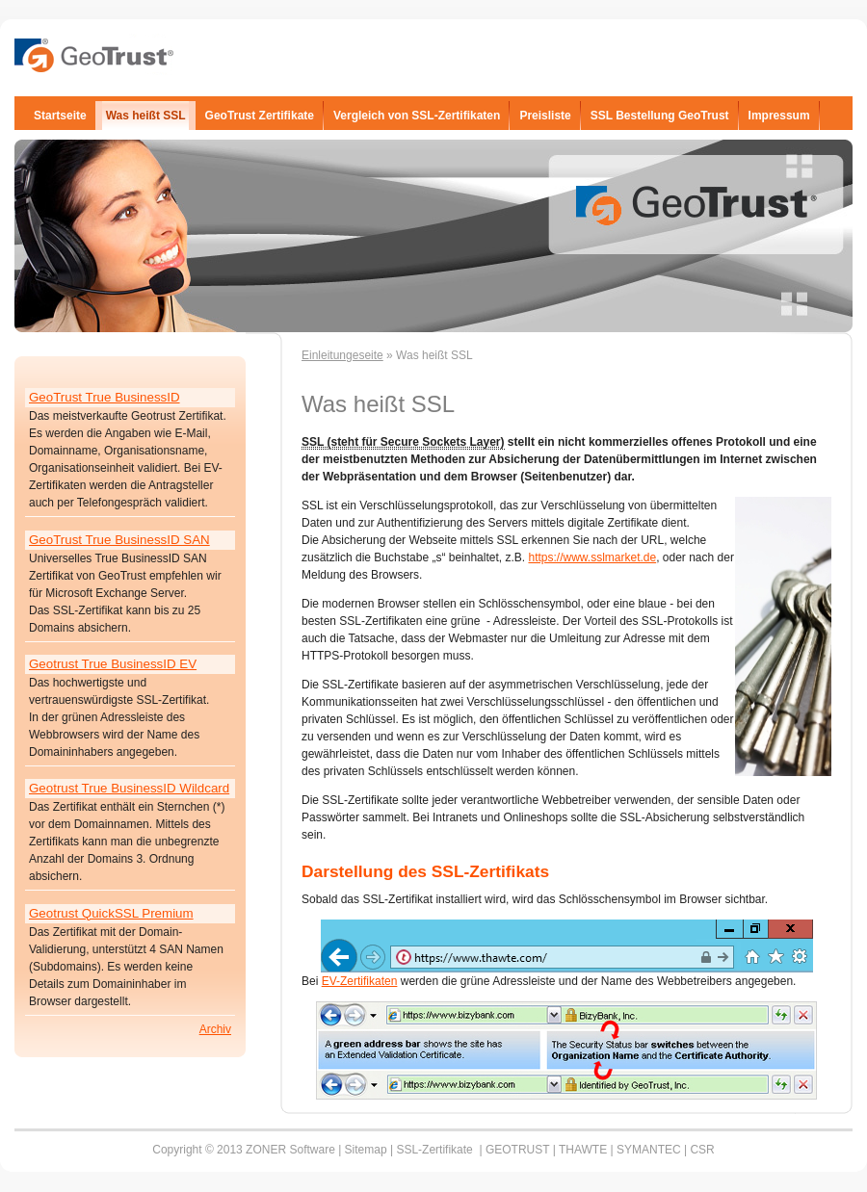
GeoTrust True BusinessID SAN (119, 539)
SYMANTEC (649, 1149)
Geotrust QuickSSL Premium (111, 913)
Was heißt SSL (146, 115)
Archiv (215, 1029)
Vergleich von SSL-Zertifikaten (416, 115)
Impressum (779, 115)
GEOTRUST (519, 1149)
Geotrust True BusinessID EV (113, 664)
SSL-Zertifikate (434, 1149)
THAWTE (585, 1149)
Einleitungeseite (342, 355)
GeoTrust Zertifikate (259, 115)
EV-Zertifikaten (360, 981)
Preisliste (544, 115)
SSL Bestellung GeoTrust (660, 115)
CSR (702, 1149)
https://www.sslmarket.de (592, 557)
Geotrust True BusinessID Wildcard (129, 788)
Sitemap (366, 1149)
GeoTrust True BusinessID (104, 397)
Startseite (60, 115)
